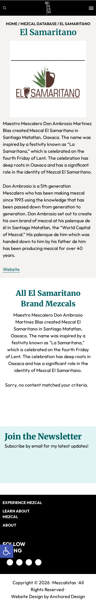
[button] (6, 551)
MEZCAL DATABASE (38, 23)
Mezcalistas (64, 583)
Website (11, 269)
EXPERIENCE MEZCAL (22, 502)
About (9, 525)
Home (11, 23)
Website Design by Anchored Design (48, 596)
